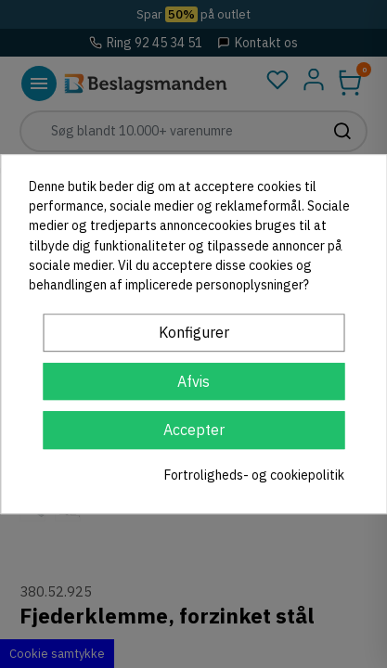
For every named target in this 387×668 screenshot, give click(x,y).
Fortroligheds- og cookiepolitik (254, 475)
